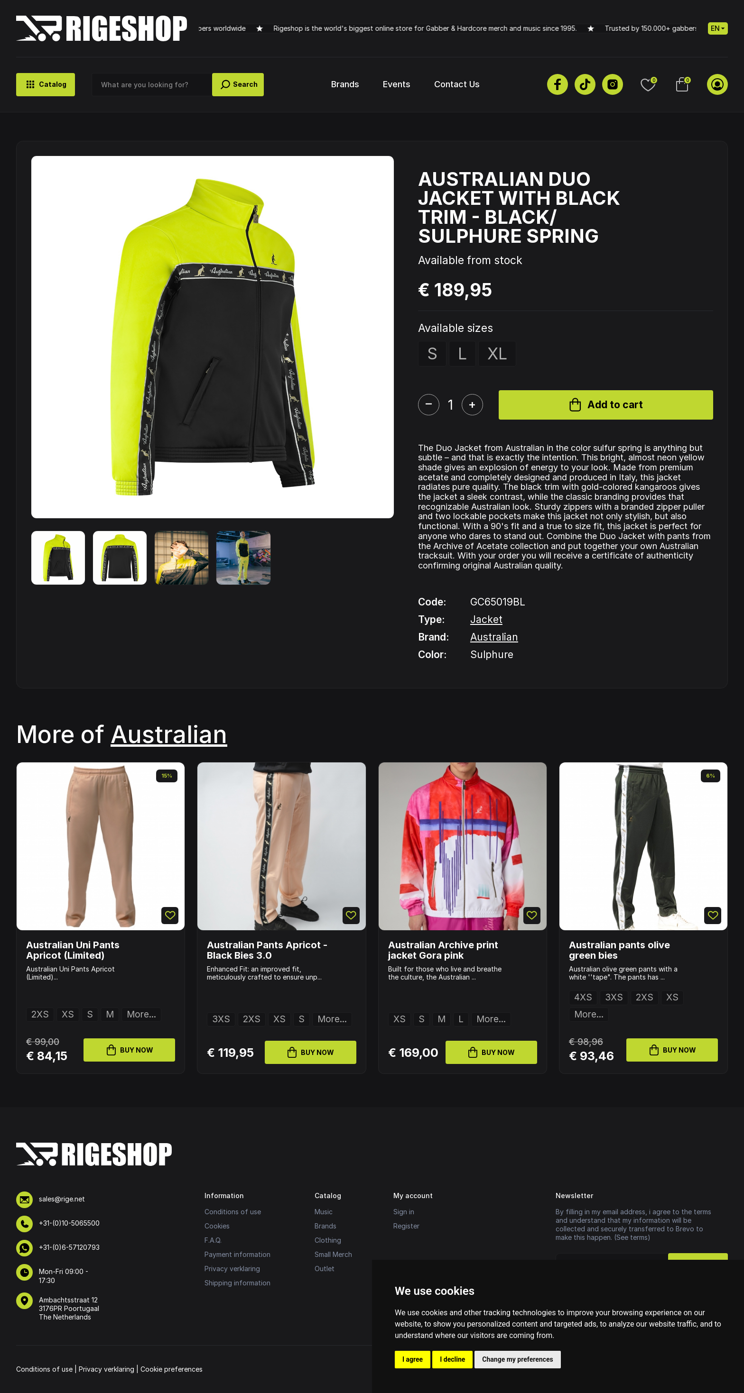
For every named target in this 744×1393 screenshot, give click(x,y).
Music (324, 1212)
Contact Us (457, 84)
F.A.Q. (213, 1240)
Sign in (403, 1212)
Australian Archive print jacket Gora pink (443, 950)
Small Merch (333, 1254)
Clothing (328, 1240)
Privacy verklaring (232, 1269)
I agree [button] (412, 1359)
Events (396, 84)
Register (406, 1226)
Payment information (237, 1254)
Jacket (486, 619)
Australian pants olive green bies (619, 950)
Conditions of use (233, 1212)
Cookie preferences (171, 1369)
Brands (345, 84)
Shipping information (237, 1283)
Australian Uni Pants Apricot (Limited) (73, 950)
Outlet (325, 1269)
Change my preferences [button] (517, 1359)
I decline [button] (452, 1359)
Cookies (217, 1226)
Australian (494, 637)
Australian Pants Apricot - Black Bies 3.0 (267, 950)
